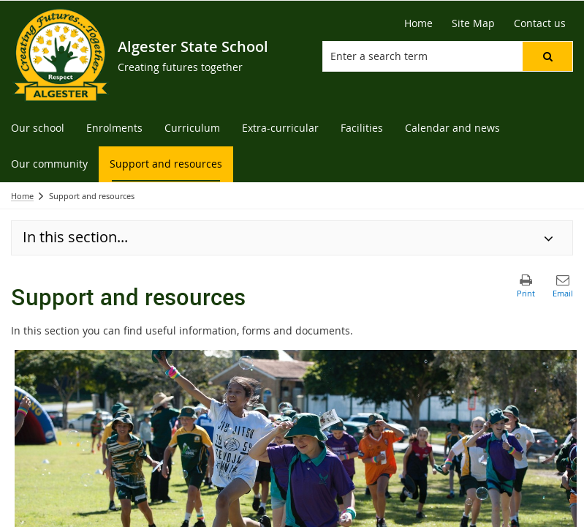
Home (22, 195)
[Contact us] (540, 23)
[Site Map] (473, 23)
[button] (547, 56)
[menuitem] (37, 128)
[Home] (418, 23)
